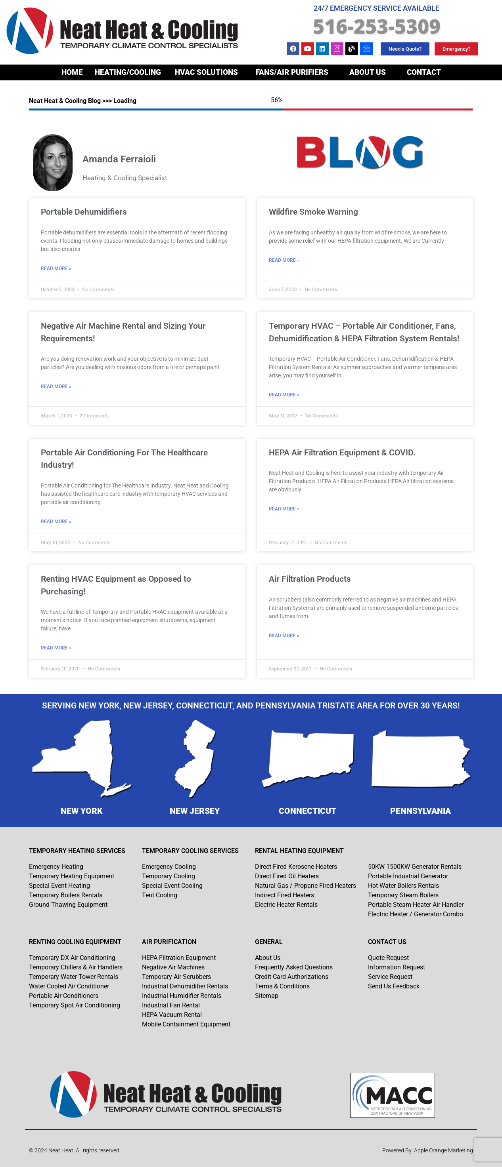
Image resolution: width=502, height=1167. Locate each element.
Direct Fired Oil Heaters (287, 876)
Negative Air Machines (173, 967)
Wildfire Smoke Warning (313, 212)
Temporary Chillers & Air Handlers (76, 967)
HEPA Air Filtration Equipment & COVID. (342, 452)
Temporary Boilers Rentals (65, 895)
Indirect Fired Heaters (284, 895)
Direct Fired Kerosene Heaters (296, 866)
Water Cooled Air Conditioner (69, 986)
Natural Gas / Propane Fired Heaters (305, 885)
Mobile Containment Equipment (186, 1024)
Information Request (396, 967)
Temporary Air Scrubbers (176, 976)
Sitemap (266, 995)
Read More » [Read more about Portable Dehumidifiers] (56, 268)
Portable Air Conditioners (63, 995)
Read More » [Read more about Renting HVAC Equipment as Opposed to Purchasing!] (56, 648)
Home (72, 72)
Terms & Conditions (282, 986)
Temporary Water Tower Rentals (73, 976)
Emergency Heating (56, 866)
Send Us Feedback (394, 986)
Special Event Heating (59, 885)
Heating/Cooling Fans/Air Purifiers (215, 72)
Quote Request (388, 957)
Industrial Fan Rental (171, 1005)
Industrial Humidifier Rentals (181, 995)
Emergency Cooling (169, 866)
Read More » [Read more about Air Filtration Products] (284, 635)
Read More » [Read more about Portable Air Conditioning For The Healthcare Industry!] (56, 521)
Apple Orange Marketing (443, 1150)
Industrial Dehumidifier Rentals (185, 986)
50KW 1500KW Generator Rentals (415, 866)
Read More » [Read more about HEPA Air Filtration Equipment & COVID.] (284, 509)
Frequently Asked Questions (294, 967)
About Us (371, 72)
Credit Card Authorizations (291, 976)
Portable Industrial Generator (408, 876)
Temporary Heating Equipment (71, 876)
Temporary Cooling (168, 876)
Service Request (390, 976)
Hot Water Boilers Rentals (403, 885)
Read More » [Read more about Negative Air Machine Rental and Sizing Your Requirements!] (56, 386)
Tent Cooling (159, 895)
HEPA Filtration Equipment (179, 957)
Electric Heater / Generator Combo (415, 914)
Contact (424, 72)
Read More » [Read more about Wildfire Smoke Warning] (284, 260)
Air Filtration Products (310, 579)
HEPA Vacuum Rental (172, 1015)
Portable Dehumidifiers (84, 212)
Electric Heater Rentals (286, 904)
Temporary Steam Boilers (403, 895)
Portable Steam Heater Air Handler (416, 904)
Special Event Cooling (172, 885)
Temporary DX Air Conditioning (72, 957)
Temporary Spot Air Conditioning (74, 1005)
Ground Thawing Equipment (68, 904)
